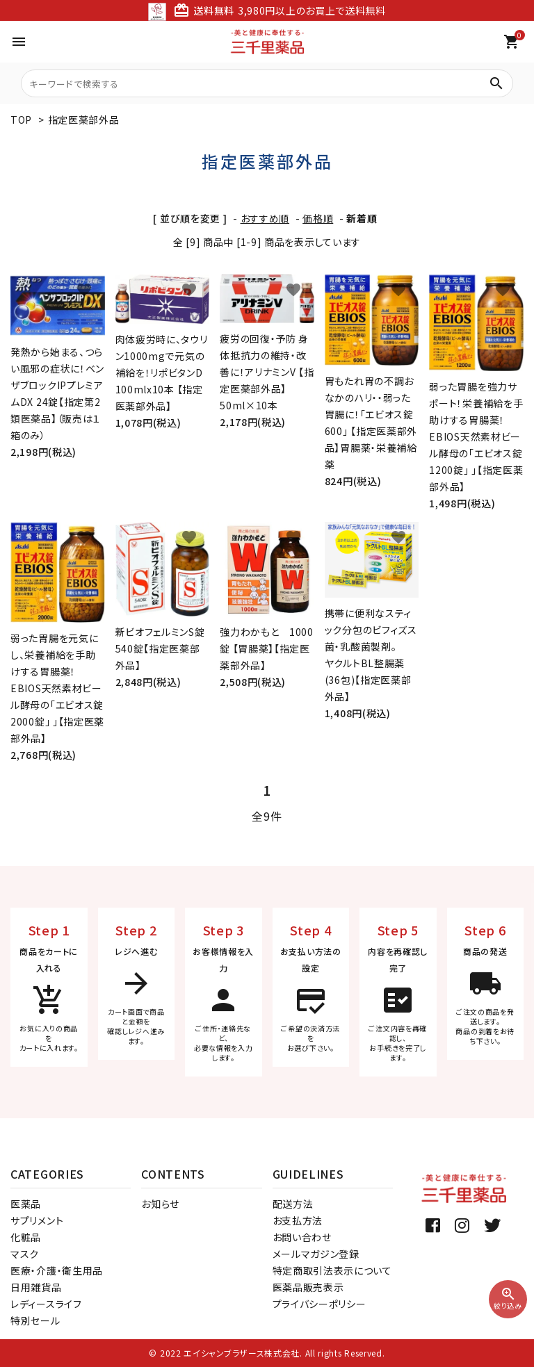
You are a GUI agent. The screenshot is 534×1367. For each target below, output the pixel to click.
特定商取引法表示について (332, 1270)
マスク (24, 1254)
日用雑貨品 (36, 1287)
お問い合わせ (302, 1237)
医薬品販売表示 (308, 1287)
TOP (21, 119)
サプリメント (36, 1220)
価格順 (317, 218)
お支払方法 (298, 1220)
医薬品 (25, 1204)
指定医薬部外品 (84, 119)
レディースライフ (46, 1304)
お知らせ (160, 1204)
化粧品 (25, 1237)
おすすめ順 (265, 218)
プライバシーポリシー (319, 1304)
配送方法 (293, 1204)
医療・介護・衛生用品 (56, 1270)
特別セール (35, 1320)
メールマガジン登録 (316, 1254)
